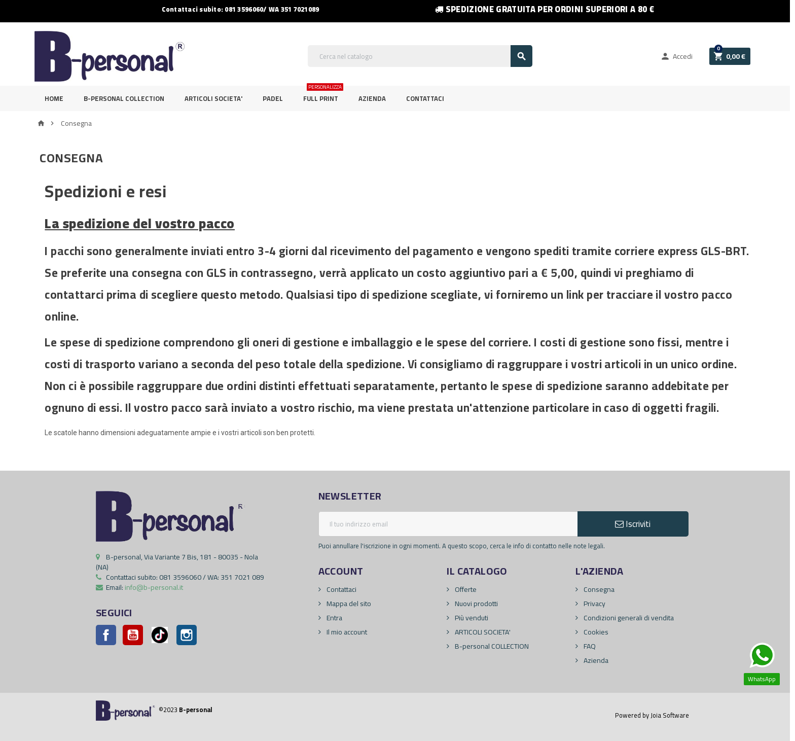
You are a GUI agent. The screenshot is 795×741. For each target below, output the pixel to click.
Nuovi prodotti (475, 603)
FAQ (589, 646)
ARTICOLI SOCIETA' (213, 98)
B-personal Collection (124, 98)
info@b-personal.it (154, 587)
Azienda (372, 98)
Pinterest (160, 635)
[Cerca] (420, 56)
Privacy (593, 603)
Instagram (186, 635)
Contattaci (425, 98)
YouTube (133, 635)
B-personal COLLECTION (491, 646)
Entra (333, 617)
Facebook (106, 635)
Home (54, 98)
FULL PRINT (323, 95)
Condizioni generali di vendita (628, 617)
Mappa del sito (348, 603)
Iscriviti (633, 524)
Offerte (465, 589)
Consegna (598, 589)
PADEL (273, 98)
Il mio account (346, 632)
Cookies (595, 632)
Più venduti (470, 617)
